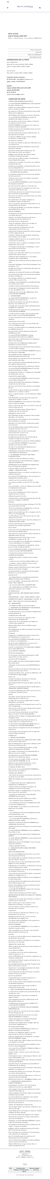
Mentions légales (34, 1168)
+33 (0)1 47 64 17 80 (26, 1155)
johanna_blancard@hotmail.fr (15, 94)
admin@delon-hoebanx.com (25, 79)
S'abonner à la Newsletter (21, 1169)
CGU (10, 1168)
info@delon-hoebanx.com (27, 1157)
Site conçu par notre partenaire (25, 1174)
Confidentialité (20, 1168)
